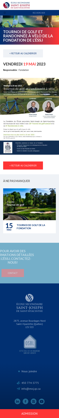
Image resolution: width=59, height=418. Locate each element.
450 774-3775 (30, 383)
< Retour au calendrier (23, 53)
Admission (29, 414)
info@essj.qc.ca (30, 388)
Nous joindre (29, 371)
